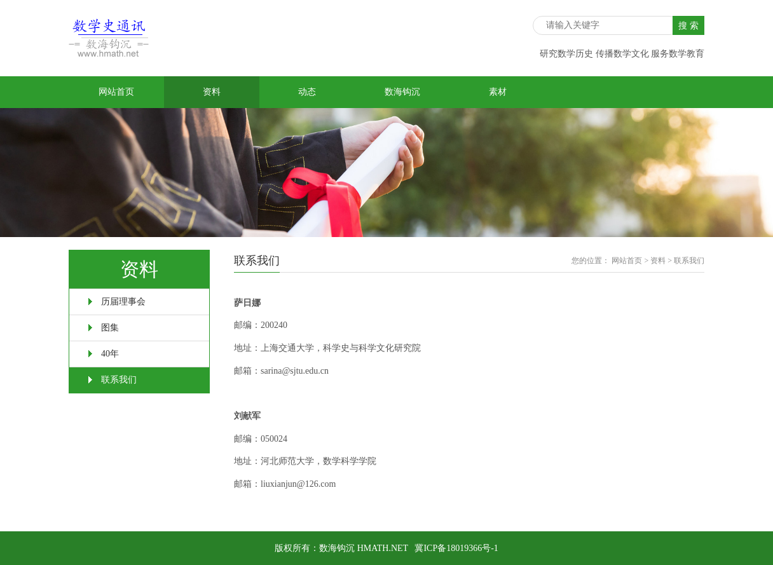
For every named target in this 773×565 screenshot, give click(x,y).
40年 (110, 353)
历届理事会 (123, 301)
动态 (307, 92)
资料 (212, 92)
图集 (110, 327)
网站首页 (116, 92)
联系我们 (119, 380)
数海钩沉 (402, 92)
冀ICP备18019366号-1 (456, 548)
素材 (498, 92)
